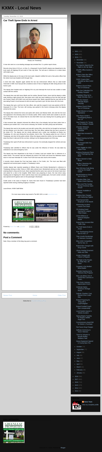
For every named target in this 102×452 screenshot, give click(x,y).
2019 (77, 57)
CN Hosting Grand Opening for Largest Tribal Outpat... (83, 211)
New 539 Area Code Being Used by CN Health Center (85, 170)
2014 (77, 388)
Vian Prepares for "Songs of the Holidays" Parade (84, 123)
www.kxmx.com (52, 194)
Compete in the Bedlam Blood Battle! (84, 267)
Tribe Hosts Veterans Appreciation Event (83, 283)
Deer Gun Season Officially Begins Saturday (82, 101)
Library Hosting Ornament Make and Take (84, 251)
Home (35, 295)
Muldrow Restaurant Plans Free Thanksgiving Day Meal (85, 154)
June (78, 358)
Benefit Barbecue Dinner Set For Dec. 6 (84, 175)
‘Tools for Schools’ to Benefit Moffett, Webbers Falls (83, 336)
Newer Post (7, 295)
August (78, 352)
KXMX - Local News (21, 8)
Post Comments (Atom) (39, 301)
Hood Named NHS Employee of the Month (84, 201)
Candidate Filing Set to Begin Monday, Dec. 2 (84, 96)
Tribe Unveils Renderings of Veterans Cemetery (84, 237)
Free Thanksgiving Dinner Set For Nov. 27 (84, 232)
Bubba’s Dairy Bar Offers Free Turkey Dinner (84, 75)
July (78, 355)
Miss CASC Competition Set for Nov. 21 (84, 242)
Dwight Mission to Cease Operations (84, 112)
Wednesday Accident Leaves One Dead (83, 205)
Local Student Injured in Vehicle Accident (84, 312)
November (80, 63)
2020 (77, 54)
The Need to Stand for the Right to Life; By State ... (85, 66)
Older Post (62, 295)
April (78, 364)
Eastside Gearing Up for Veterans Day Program (84, 272)
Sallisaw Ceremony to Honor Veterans (83, 331)
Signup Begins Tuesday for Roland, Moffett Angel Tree (84, 317)
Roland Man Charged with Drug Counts (84, 246)
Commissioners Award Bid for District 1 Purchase (85, 323)
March (78, 367)
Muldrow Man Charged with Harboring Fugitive (84, 196)
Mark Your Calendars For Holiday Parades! (84, 91)
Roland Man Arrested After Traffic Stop (85, 223)
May (78, 361)
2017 (77, 379)
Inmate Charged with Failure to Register (83, 256)
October (79, 346)
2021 (77, 51)
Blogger (63, 447)
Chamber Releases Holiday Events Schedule (82, 128)
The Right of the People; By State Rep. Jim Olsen (84, 261)
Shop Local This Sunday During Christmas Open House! (84, 186)
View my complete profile (90, 405)
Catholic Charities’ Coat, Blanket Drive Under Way (84, 295)
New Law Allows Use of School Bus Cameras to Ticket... (84, 277)
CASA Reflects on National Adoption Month (82, 217)
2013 (77, 391)
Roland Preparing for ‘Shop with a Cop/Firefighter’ (83, 301)
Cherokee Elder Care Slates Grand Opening (84, 180)
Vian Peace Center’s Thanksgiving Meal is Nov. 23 (84, 117)
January (79, 373)
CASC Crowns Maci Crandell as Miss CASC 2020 (84, 81)
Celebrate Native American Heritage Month (83, 288)
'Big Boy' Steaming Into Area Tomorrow (83, 164)
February (79, 370)
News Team (88, 402)
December (80, 60)
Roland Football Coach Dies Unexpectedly (83, 307)
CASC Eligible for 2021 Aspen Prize (83, 148)
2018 (77, 376)
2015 (77, 385)
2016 (77, 382)
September (80, 349)
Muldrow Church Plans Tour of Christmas (83, 86)
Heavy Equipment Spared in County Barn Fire (84, 342)
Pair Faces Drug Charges (84, 327)
